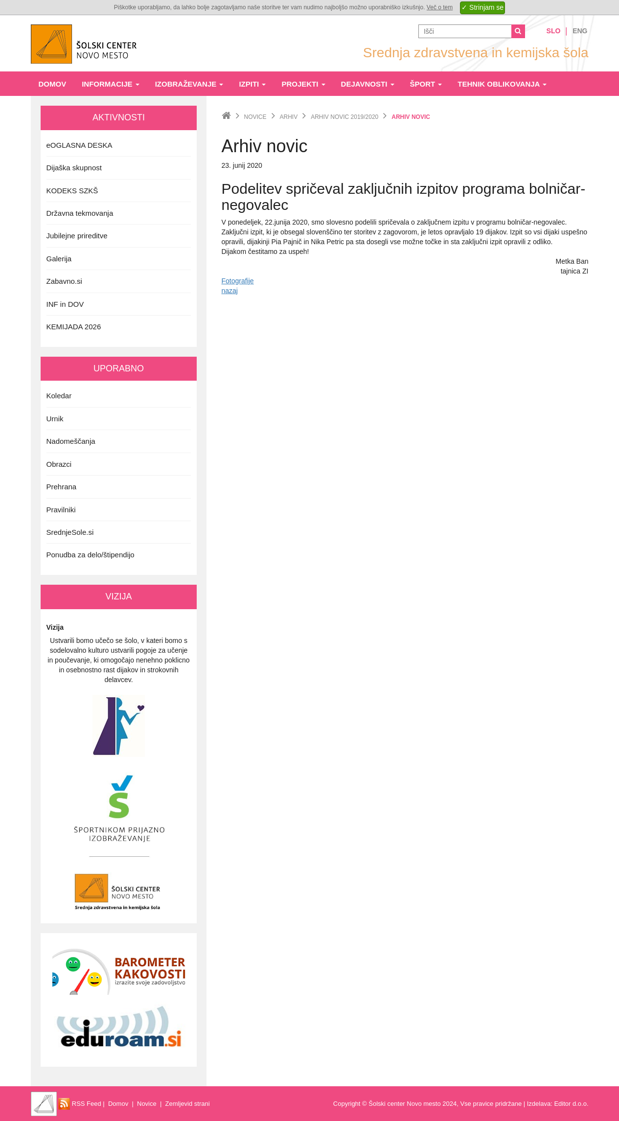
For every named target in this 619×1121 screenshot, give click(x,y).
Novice (255, 117)
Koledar (59, 395)
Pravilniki (61, 509)
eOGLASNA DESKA (79, 145)
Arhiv (289, 117)
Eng (580, 31)
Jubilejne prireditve (77, 235)
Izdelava (538, 1103)
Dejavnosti (367, 84)
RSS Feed (79, 1103)
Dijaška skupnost (74, 167)
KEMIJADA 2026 (73, 326)
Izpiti (252, 84)
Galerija (59, 258)
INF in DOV (65, 304)
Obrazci (59, 464)
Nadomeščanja (70, 441)
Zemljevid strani (187, 1103)
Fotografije (238, 281)
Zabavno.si (64, 281)
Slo (554, 31)
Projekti (303, 84)
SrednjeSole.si (70, 532)
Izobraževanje (189, 84)
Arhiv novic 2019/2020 (344, 117)
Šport (426, 84)
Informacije (110, 84)
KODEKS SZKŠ (72, 190)
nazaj (230, 291)
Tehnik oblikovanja (502, 84)
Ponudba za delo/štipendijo (90, 554)
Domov (53, 84)
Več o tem (440, 7)
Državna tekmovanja (80, 213)
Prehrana (61, 486)
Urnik (55, 418)
